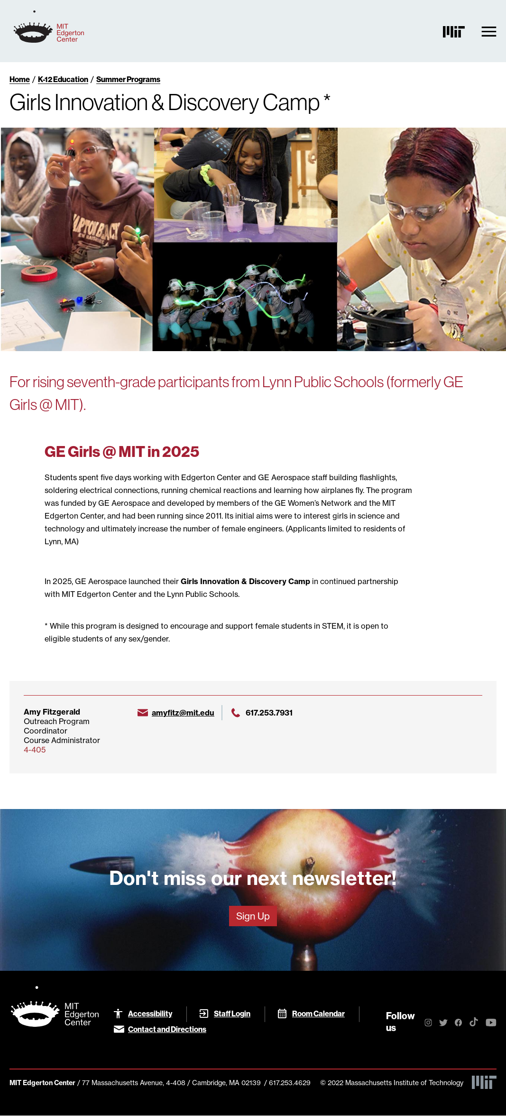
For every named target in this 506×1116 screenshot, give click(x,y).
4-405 (35, 749)
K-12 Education (63, 79)
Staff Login (232, 1013)
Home (19, 79)
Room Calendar (318, 1013)
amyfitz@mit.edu (183, 712)
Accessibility (150, 1013)
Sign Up (253, 916)
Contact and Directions (167, 1029)
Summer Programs (128, 79)
